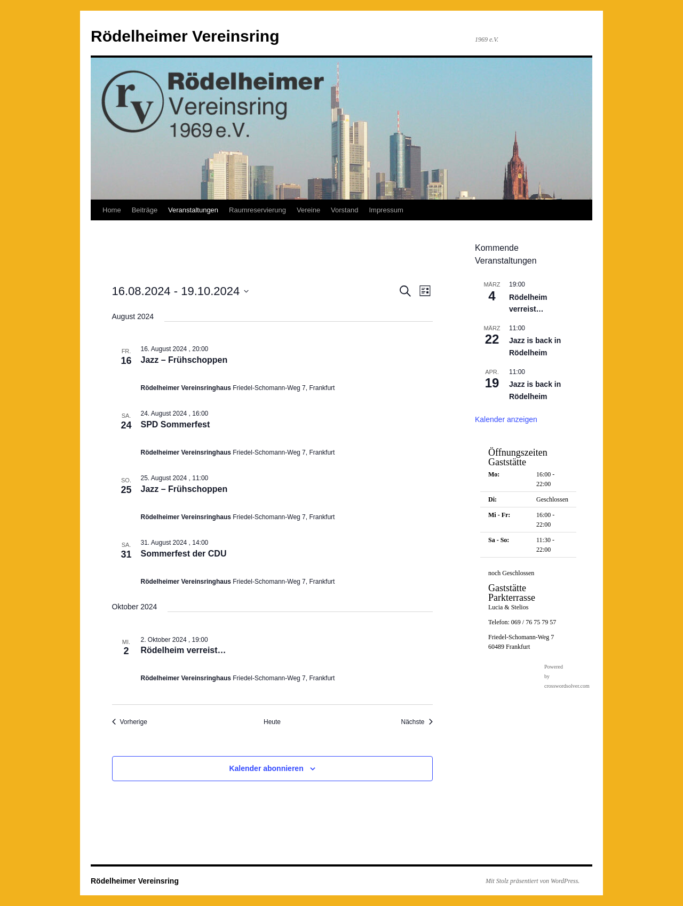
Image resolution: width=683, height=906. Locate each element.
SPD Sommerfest (175, 424)
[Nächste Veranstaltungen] (416, 722)
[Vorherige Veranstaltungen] (129, 722)
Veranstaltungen (193, 210)
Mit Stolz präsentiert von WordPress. (532, 881)
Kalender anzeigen (506, 419)
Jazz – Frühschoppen (184, 359)
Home (111, 210)
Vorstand (344, 210)
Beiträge (144, 210)
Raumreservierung (257, 210)
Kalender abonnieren (266, 768)
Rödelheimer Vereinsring (185, 36)
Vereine (308, 210)
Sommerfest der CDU (184, 553)
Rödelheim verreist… (183, 650)
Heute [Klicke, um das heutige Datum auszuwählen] (272, 722)
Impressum (386, 210)
